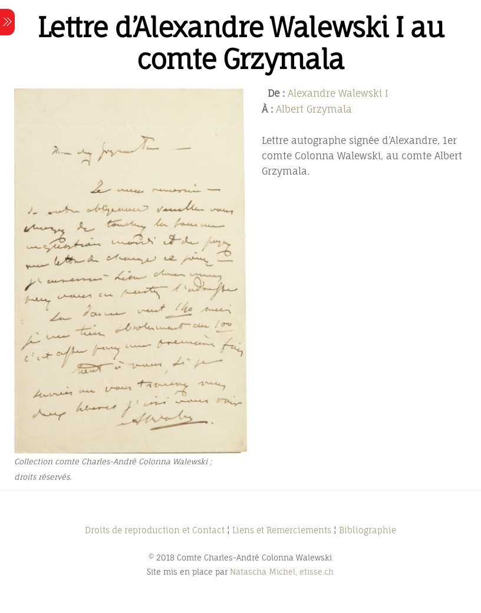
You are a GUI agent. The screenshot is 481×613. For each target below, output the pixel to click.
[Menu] (7, 22)
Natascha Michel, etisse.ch (282, 571)
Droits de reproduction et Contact (155, 530)
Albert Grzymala (314, 109)
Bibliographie (367, 530)
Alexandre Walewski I (338, 93)
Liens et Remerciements (281, 530)
